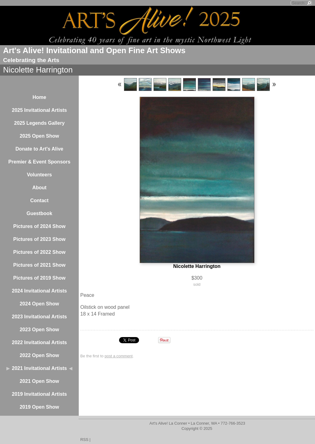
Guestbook (39, 213)
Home (39, 97)
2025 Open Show (39, 136)
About (39, 187)
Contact (39, 200)
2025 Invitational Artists (39, 110)
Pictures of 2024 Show (39, 226)
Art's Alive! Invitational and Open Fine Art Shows (94, 50)
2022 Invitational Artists (39, 342)
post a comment (119, 356)
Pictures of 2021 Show (39, 265)
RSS (84, 439)
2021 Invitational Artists (39, 368)
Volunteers (39, 174)
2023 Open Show (39, 329)
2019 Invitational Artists (39, 394)
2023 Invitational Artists (39, 316)
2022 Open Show (39, 355)
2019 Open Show (39, 407)
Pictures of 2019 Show (39, 278)
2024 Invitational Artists (39, 290)
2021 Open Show (39, 381)
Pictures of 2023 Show (39, 239)
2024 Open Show (39, 303)
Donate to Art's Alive (39, 148)
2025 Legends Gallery (39, 123)
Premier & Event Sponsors (39, 161)
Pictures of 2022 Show (39, 252)
